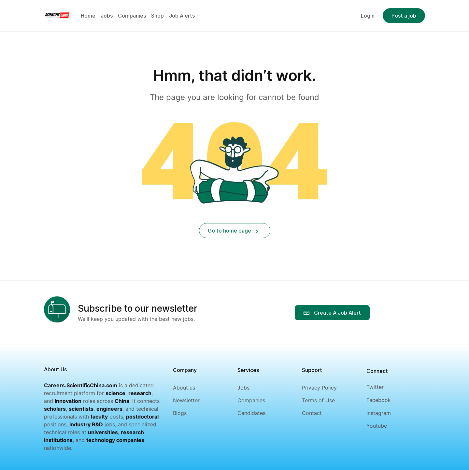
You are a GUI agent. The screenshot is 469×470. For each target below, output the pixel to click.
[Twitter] (378, 387)
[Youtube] (378, 426)
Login (368, 15)
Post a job (403, 15)
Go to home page (233, 230)
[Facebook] (378, 400)
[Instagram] (378, 413)
